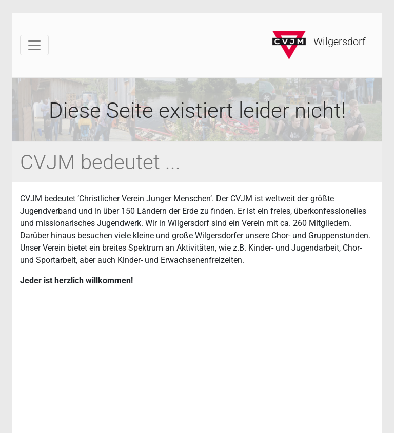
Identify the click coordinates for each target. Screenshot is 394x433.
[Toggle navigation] (34, 45)
